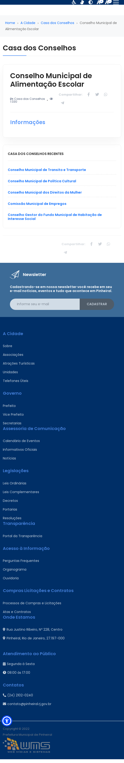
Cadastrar (97, 304)
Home (10, 22)
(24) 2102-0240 (18, 695)
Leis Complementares (21, 492)
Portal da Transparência (22, 536)
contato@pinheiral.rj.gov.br (27, 704)
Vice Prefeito (13, 414)
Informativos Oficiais (20, 449)
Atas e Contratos (17, 611)
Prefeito (9, 405)
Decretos (10, 500)
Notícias (9, 458)
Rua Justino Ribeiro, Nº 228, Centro (32, 629)
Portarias (10, 509)
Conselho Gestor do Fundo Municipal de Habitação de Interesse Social (55, 216)
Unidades (10, 372)
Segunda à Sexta (19, 664)
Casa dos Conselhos (57, 22)
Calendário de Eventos (21, 440)
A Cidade (28, 22)
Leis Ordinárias (14, 483)
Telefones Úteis (15, 380)
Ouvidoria (11, 578)
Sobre (7, 346)
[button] (6, 720)
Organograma (14, 569)
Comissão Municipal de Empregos (37, 203)
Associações (13, 354)
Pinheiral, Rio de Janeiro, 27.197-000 (34, 638)
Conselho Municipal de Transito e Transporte (47, 169)
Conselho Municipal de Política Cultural (42, 181)
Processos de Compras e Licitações (32, 603)
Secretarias (12, 423)
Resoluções (12, 518)
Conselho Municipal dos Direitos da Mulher (45, 192)
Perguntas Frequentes (21, 560)
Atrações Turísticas (19, 363)
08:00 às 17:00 (16, 672)
